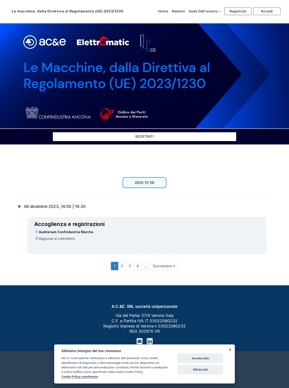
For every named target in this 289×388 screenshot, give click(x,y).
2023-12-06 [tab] (144, 182)
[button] (205, 11)
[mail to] (139, 341)
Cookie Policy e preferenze (79, 376)
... (145, 266)
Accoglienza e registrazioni (69, 224)
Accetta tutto (200, 358)
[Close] (230, 349)
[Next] (164, 266)
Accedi (267, 11)
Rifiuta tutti (200, 369)
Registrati (238, 11)
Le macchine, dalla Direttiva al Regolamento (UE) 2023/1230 (67, 11)
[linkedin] (149, 341)
